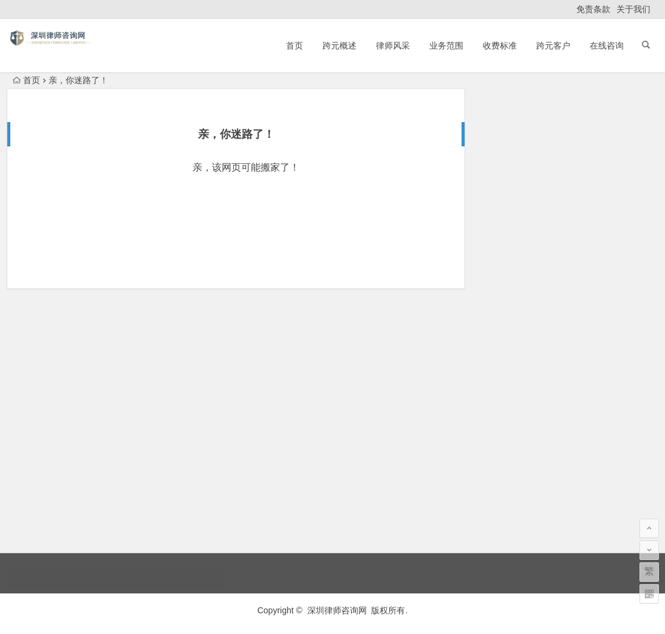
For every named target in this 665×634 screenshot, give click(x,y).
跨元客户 (553, 45)
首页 (294, 45)
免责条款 (593, 9)
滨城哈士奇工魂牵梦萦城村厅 (537, 147)
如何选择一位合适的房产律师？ (541, 130)
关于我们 (633, 9)
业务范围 (446, 45)
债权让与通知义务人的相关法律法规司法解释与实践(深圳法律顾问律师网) (594, 446)
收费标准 (500, 45)
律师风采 (393, 45)
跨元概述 (339, 45)
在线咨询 (607, 45)
